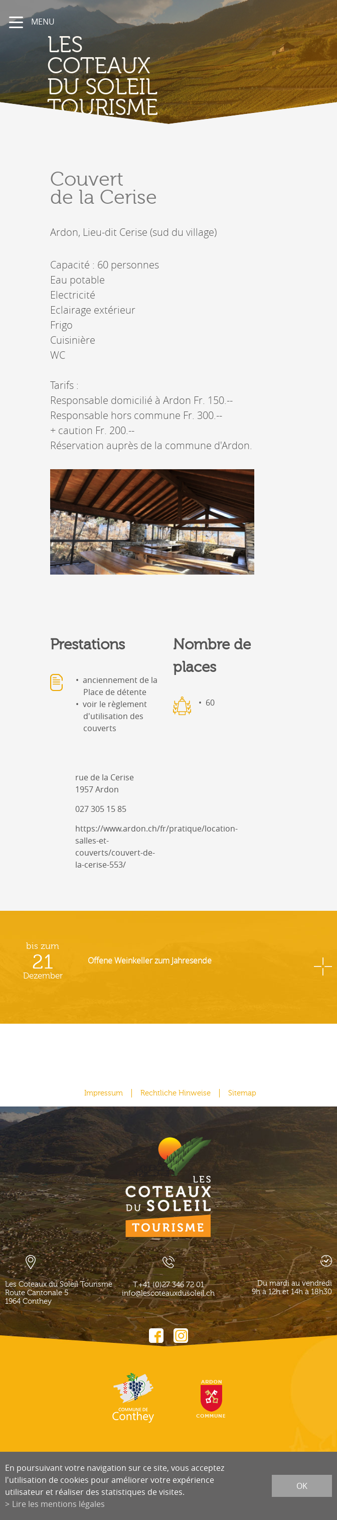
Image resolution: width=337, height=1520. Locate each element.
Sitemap (242, 1093)
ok (301, 1485)
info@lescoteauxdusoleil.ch (168, 1293)
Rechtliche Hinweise (175, 1093)
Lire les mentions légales (58, 1503)
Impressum (103, 1093)
